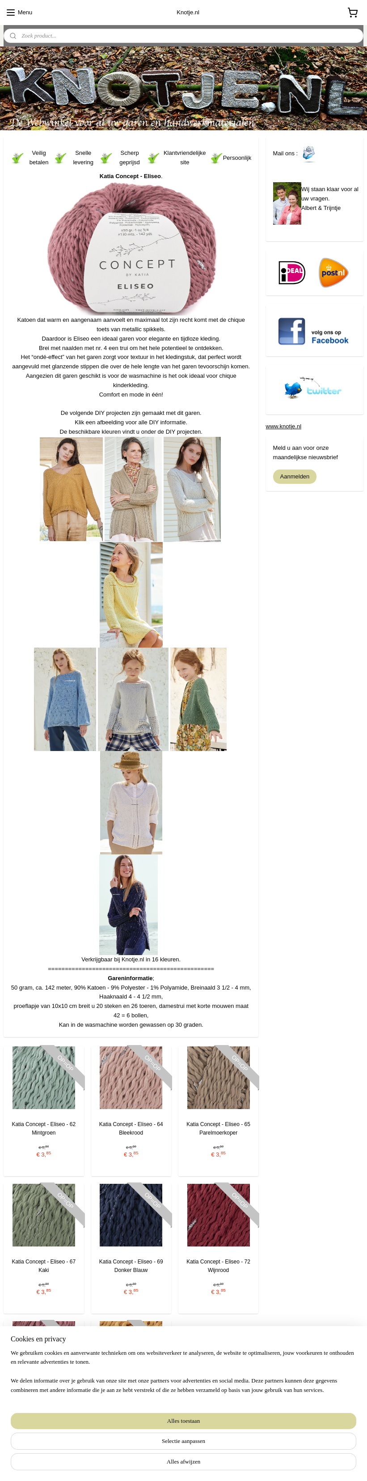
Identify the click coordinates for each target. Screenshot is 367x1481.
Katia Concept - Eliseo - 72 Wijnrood (218, 1265)
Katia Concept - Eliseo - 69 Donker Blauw (131, 1265)
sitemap (150, 1464)
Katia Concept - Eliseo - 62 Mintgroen (44, 1128)
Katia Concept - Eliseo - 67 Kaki (44, 1265)
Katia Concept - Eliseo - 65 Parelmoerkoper (218, 1128)
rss (166, 1464)
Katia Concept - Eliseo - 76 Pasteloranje (131, 1403)
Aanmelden (295, 476)
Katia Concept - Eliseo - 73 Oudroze (44, 1403)
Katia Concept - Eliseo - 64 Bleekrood (131, 1128)
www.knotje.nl (283, 426)
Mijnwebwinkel (265, 1464)
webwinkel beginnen (196, 1464)
